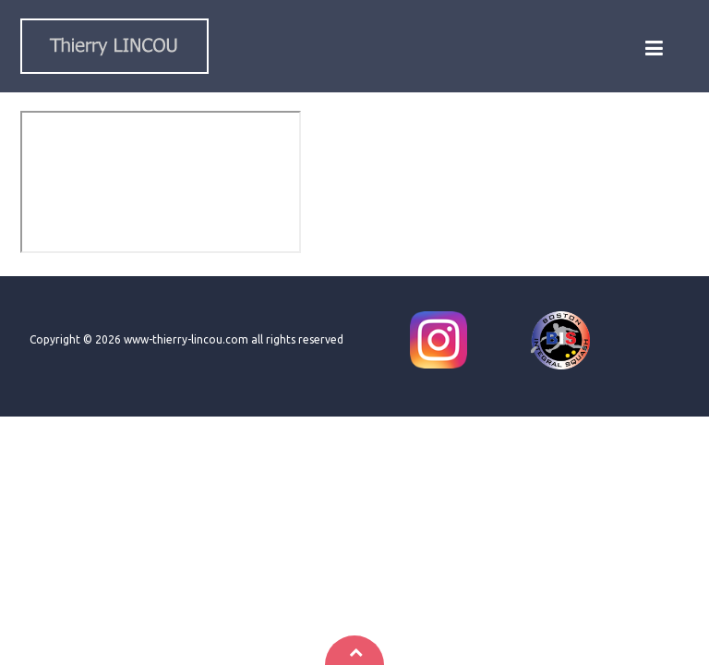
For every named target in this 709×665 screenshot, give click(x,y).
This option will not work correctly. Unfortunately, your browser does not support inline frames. (160, 182)
